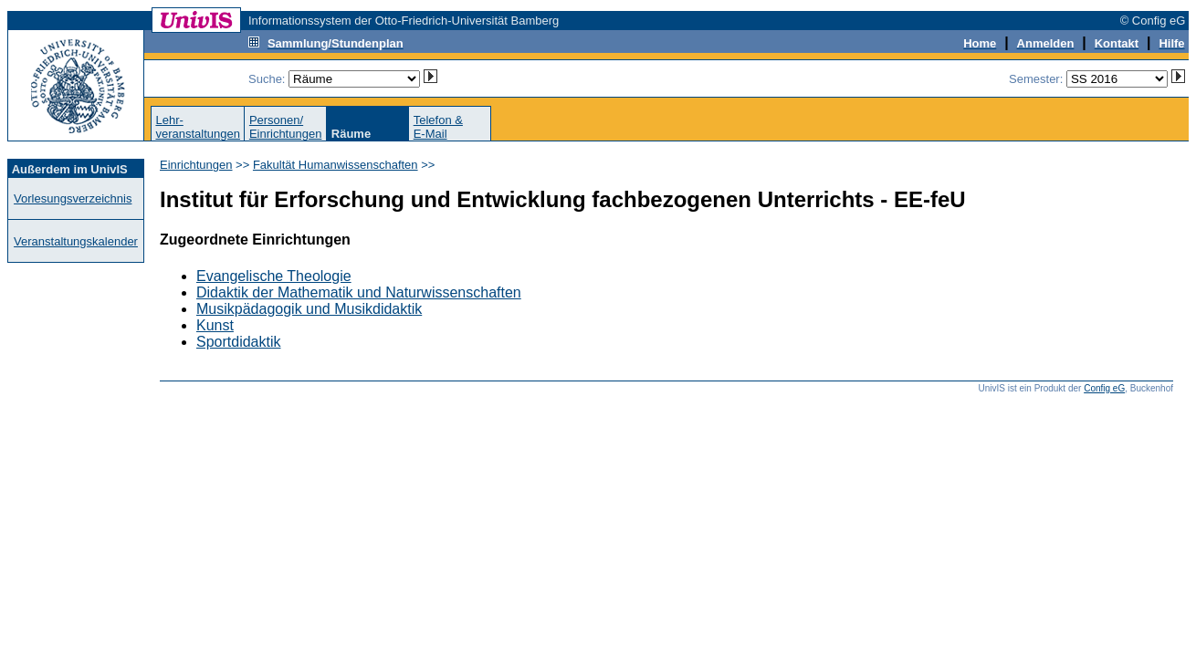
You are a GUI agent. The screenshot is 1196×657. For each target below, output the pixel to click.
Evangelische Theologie (273, 276)
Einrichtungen (196, 165)
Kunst (215, 325)
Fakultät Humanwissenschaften (335, 165)
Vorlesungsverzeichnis (72, 198)
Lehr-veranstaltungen (197, 127)
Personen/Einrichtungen (285, 127)
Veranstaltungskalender (76, 241)
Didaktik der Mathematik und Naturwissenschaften (358, 292)
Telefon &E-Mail (438, 127)
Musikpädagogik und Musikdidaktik (309, 309)
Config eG (1104, 388)
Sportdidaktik (238, 341)
